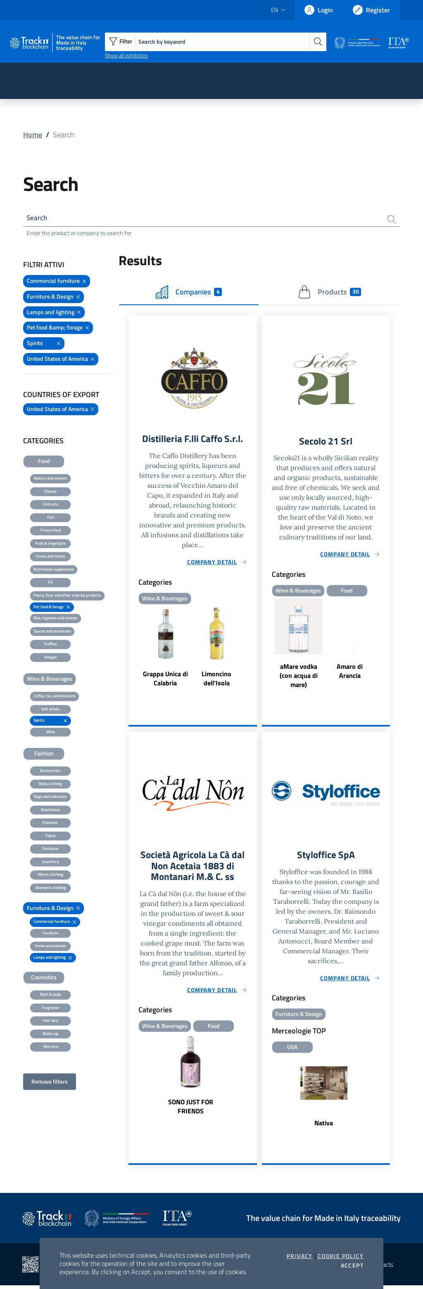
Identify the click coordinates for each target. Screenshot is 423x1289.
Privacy (300, 1256)
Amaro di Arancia (350, 672)
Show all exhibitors (126, 55)
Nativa (323, 1126)
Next (386, 646)
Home (32, 134)
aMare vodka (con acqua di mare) (299, 677)
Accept (352, 1265)
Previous (265, 646)
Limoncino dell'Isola (216, 680)
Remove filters (49, 1082)
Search (38, 218)
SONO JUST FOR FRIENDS (190, 1110)
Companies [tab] (189, 293)
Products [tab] (329, 293)
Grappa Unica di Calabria (165, 680)
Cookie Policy (341, 1256)
